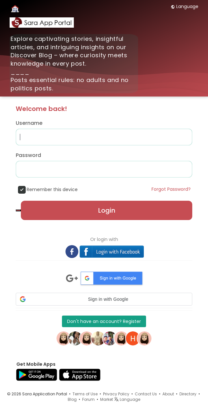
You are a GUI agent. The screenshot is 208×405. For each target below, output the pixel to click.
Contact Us (146, 394)
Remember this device (52, 189)
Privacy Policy (116, 394)
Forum (88, 399)
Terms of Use (85, 394)
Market (106, 399)
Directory (187, 394)
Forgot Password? (171, 189)
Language (184, 6)
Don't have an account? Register (104, 321)
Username (29, 123)
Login (106, 210)
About (168, 394)
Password (28, 155)
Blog (72, 399)
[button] (104, 299)
